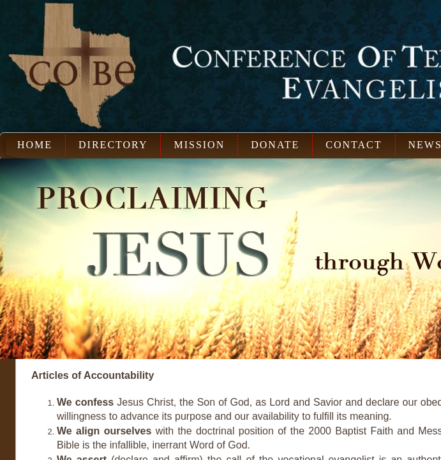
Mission (199, 144)
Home (34, 144)
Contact (353, 144)
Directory (112, 144)
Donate (275, 144)
